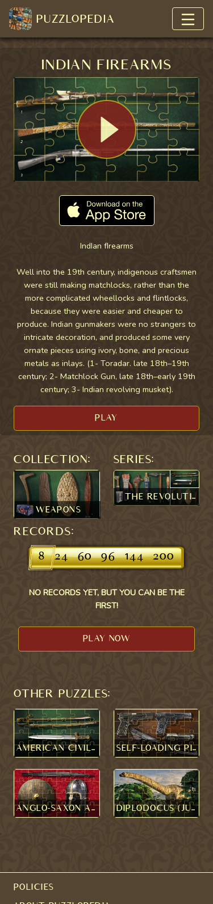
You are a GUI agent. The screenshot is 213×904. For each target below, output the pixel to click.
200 (163, 557)
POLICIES (34, 887)
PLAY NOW (107, 638)
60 (85, 557)
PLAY (106, 418)
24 (62, 557)
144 (134, 557)
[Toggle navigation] (188, 18)
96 (108, 557)
